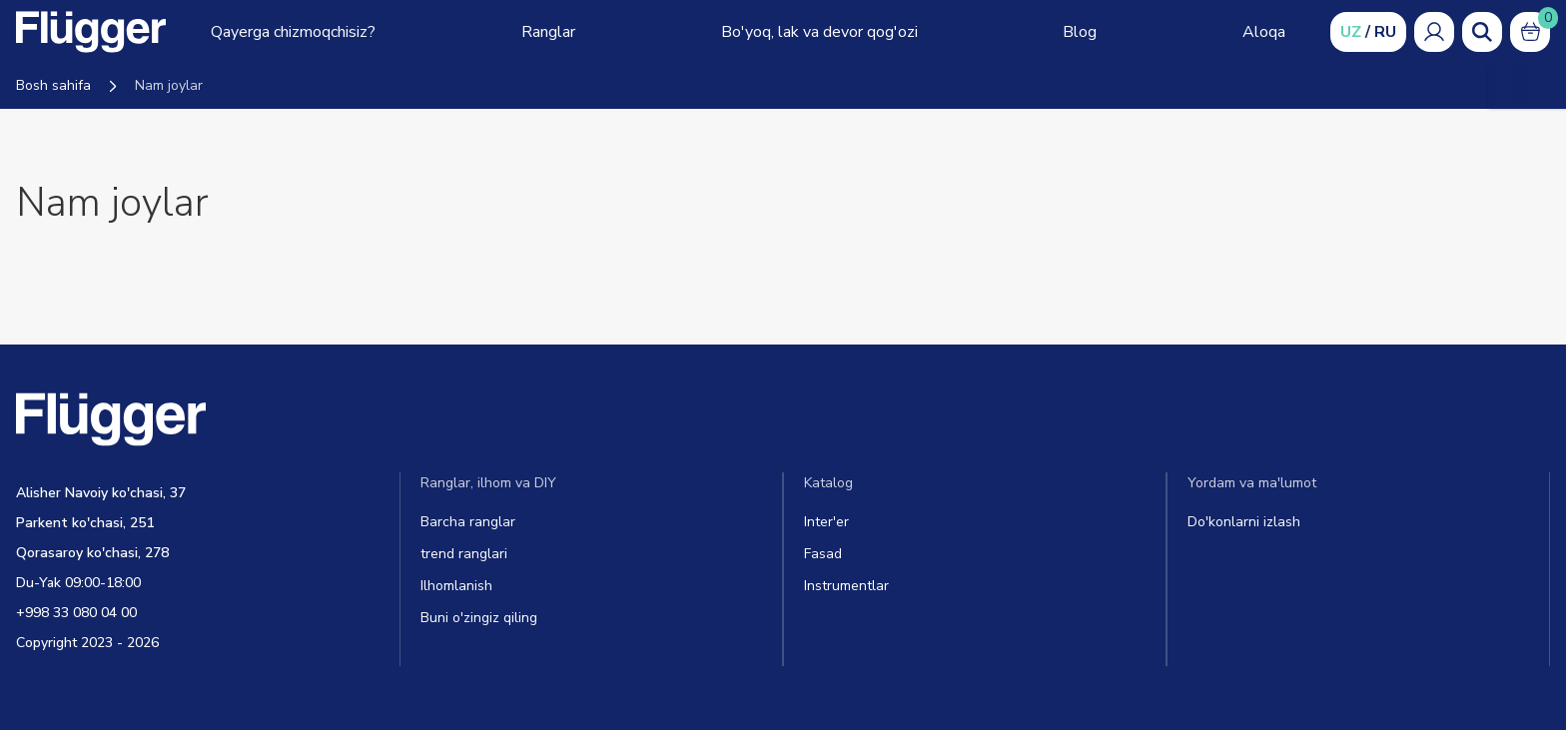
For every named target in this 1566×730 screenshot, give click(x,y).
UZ (1350, 32)
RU (1385, 32)
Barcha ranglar (467, 521)
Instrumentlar (846, 585)
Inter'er (826, 521)
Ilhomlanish (456, 585)
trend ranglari (463, 553)
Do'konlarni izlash (1243, 521)
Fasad (823, 553)
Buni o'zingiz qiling (478, 617)
